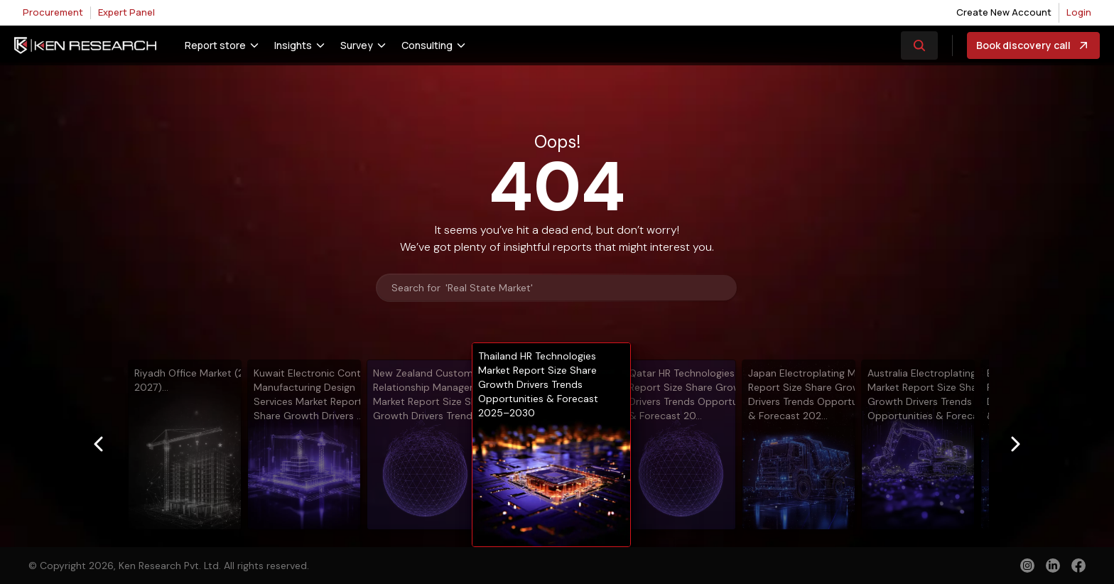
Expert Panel (126, 12)
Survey (356, 45)
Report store (215, 45)
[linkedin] (1053, 565)
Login (1078, 12)
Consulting (427, 45)
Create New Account (1003, 12)
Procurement (53, 12)
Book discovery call (1033, 45)
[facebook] (1078, 567)
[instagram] (1027, 565)
